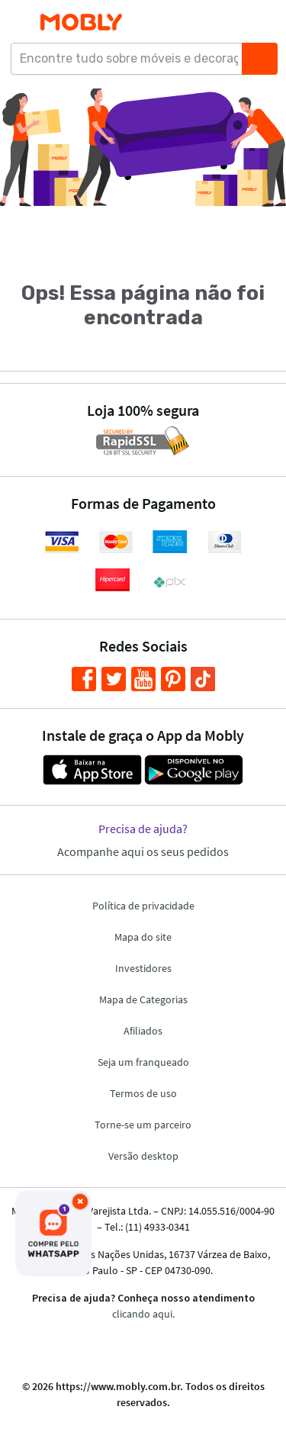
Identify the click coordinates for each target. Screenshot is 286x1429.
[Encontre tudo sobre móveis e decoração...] (131, 59)
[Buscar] (259, 59)
